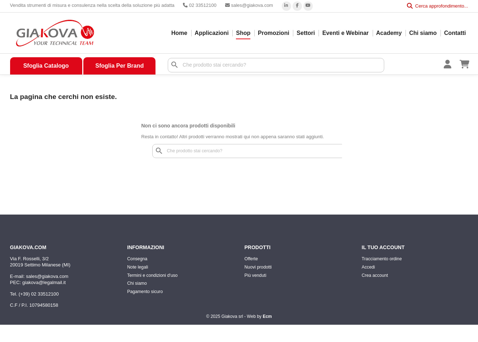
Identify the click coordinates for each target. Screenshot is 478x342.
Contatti (455, 33)
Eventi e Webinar (345, 33)
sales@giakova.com (249, 5)
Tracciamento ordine (382, 258)
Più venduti (256, 275)
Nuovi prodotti (258, 267)
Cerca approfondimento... (437, 6)
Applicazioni (212, 33)
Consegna (137, 258)
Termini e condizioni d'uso (152, 275)
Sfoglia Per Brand (119, 66)
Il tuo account (383, 247)
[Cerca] (276, 65)
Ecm (267, 316)
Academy (389, 33)
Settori (306, 33)
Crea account (375, 275)
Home (179, 33)
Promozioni (273, 33)
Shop (243, 33)
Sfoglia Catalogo (46, 66)
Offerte (251, 258)
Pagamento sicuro (145, 291)
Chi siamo (423, 33)
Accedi (368, 267)
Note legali (137, 267)
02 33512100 (199, 5)
